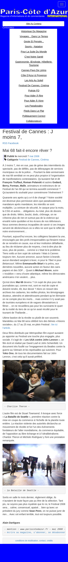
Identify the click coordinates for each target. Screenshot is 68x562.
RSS (5, 143)
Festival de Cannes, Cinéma (34, 159)
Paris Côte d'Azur (34, 13)
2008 (36, 156)
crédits (50, 540)
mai (31, 156)
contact (42, 540)
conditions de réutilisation (26, 540)
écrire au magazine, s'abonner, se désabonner (36, 532)
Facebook (13, 143)
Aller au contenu (33, 24)
